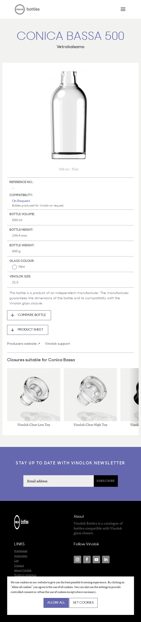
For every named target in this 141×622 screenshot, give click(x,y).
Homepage (20, 551)
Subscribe (106, 481)
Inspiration (20, 556)
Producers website (22, 344)
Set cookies (83, 603)
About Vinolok (22, 570)
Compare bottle (32, 315)
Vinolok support (57, 344)
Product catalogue (25, 575)
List (16, 561)
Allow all (56, 603)
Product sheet (30, 330)
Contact (19, 565)
